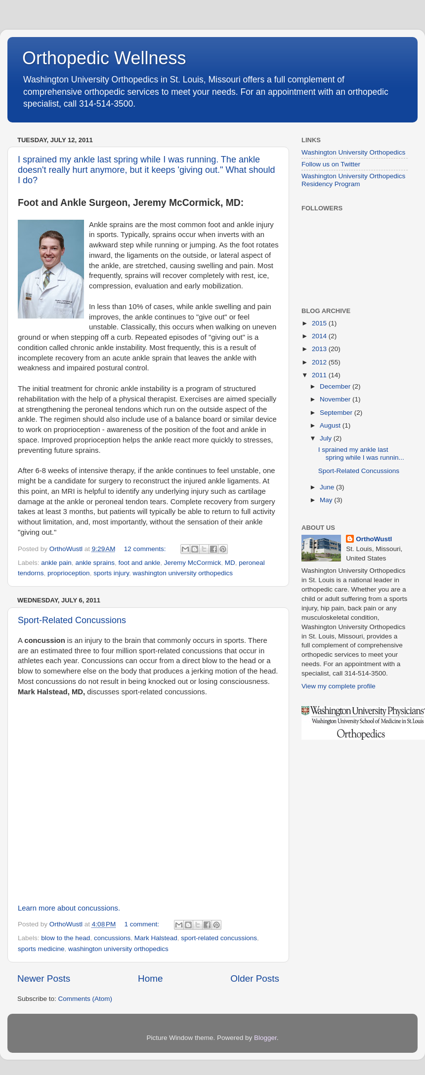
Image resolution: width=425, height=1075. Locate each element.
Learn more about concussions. (69, 908)
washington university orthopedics (182, 573)
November (336, 399)
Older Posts (254, 978)
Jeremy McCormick (192, 562)
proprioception (68, 573)
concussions (112, 938)
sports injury (111, 573)
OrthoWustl (374, 539)
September (337, 412)
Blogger (265, 1037)
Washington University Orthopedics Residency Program (353, 180)
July (327, 438)
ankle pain (56, 562)
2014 (320, 336)
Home (150, 978)
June (328, 487)
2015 (320, 323)
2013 (320, 349)
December (336, 386)
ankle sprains (95, 562)
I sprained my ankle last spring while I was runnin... (361, 453)
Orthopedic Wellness (104, 58)
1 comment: (143, 924)
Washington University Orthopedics (353, 152)
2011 (320, 375)
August (331, 425)
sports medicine (41, 949)
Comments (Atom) (85, 998)
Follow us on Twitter (330, 164)
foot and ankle (139, 562)
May (327, 500)
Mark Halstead (155, 938)
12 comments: (146, 549)
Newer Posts (43, 978)
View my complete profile (338, 686)
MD (230, 562)
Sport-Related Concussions (72, 620)
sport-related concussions (219, 938)
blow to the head (65, 938)
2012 (320, 362)
